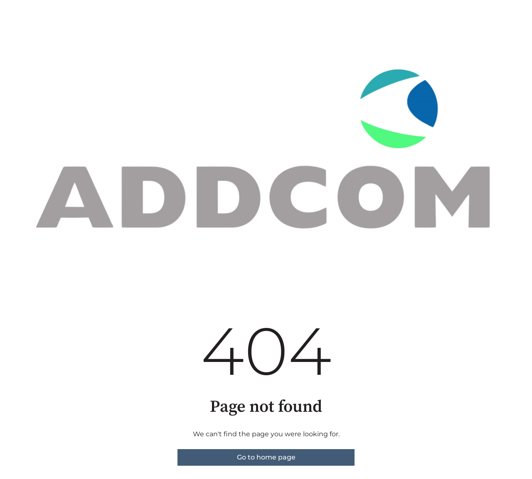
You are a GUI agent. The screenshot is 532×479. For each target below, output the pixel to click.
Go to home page (266, 457)
